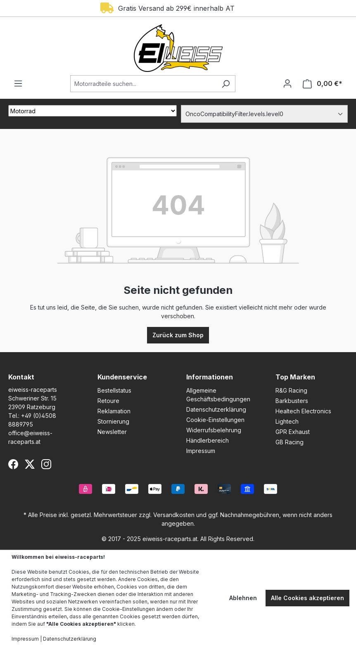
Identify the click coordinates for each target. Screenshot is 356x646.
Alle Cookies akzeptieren (307, 597)
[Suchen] (225, 83)
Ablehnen (243, 597)
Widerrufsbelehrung (213, 430)
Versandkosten (174, 514)
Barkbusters (291, 400)
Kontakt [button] (21, 377)
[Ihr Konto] (287, 83)
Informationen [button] (209, 377)
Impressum (200, 450)
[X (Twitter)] (30, 464)
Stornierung (113, 421)
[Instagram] (46, 464)
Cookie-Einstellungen (215, 419)
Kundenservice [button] (122, 377)
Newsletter (112, 431)
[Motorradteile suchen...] (143, 83)
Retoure (108, 400)
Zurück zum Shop (178, 334)
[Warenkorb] (322, 83)
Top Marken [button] (295, 377)
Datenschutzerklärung (216, 409)
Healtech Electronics (303, 411)
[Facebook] (13, 464)
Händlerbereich (207, 440)
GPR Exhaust (292, 431)
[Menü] (18, 83)
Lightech (287, 421)
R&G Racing (291, 390)
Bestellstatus (114, 390)
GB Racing (289, 442)
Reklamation (114, 411)
